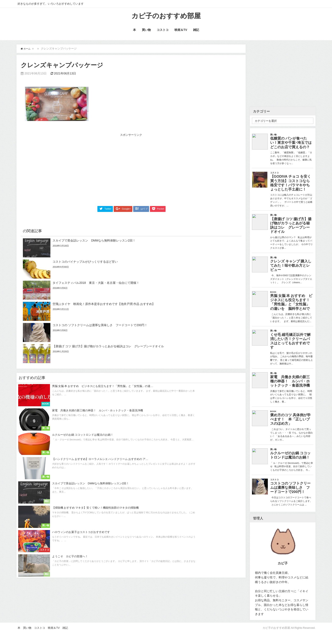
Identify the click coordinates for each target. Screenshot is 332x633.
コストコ (163, 31)
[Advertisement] (78, 168)
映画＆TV (180, 31)
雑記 (196, 31)
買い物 (146, 31)
